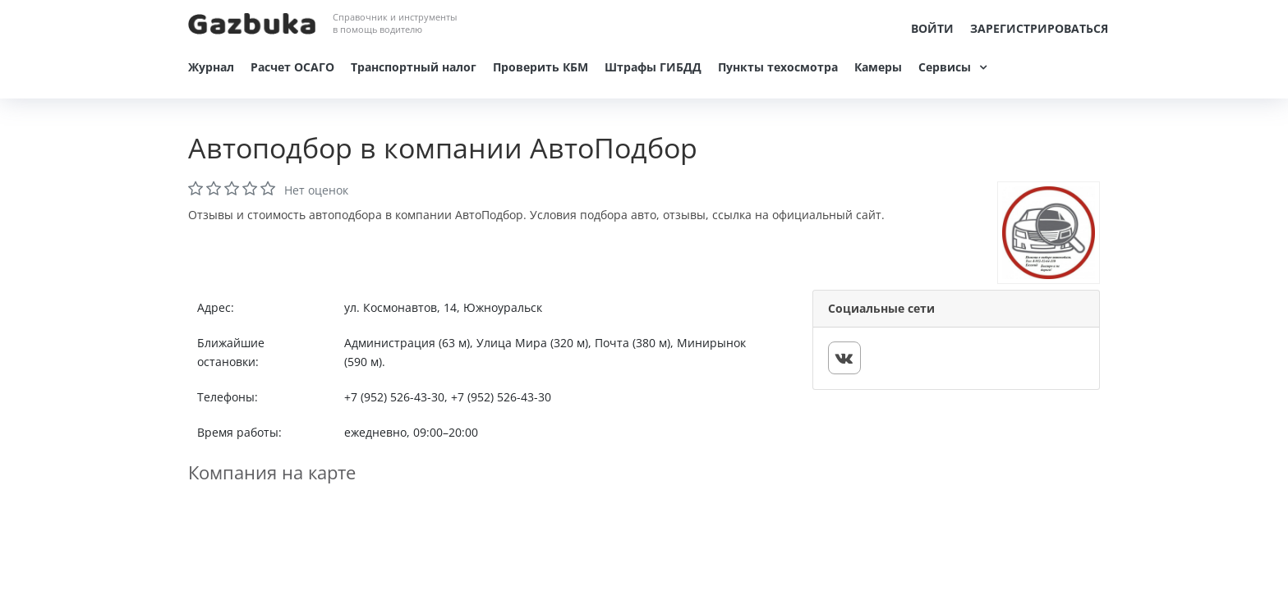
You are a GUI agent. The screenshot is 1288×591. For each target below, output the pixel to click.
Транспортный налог (413, 67)
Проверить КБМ (540, 67)
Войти (932, 28)
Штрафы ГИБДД (653, 67)
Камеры (878, 67)
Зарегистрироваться (1039, 28)
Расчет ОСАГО (292, 67)
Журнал (211, 67)
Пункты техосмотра (778, 67)
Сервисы (944, 67)
